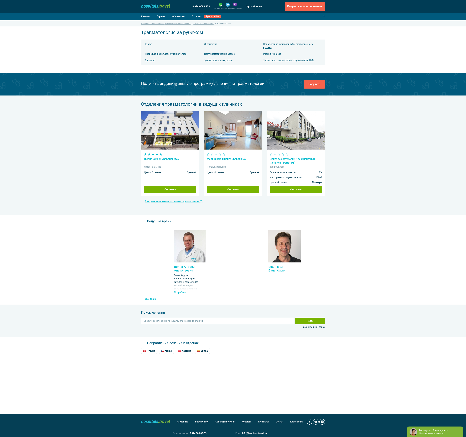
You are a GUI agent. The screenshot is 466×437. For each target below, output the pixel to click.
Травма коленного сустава (218, 60)
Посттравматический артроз (219, 54)
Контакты (263, 421)
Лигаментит (210, 44)
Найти (310, 321)
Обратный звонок (254, 6)
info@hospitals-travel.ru (254, 433)
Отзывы (196, 16)
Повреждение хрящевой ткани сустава (165, 54)
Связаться (170, 189)
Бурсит (148, 44)
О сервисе (182, 421)
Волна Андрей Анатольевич (184, 268)
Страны (161, 16)
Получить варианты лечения (305, 6)
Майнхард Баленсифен (277, 268)
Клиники (145, 16)
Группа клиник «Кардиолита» (161, 159)
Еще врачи (150, 299)
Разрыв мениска (272, 54)
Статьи (279, 421)
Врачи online (212, 16)
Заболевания (178, 16)
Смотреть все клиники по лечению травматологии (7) (173, 201)
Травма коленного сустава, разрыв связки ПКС (288, 60)
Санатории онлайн (225, 421)
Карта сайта (296, 421)
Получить (314, 84)
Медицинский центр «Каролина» (226, 159)
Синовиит (150, 60)
